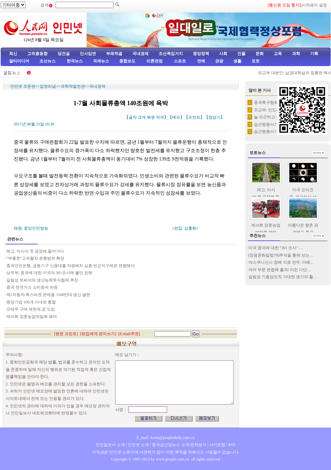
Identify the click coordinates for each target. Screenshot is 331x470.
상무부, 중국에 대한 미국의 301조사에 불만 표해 (49, 272)
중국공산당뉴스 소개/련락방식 (179, 444)
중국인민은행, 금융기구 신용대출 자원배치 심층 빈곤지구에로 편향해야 (70, 265)
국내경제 (140, 53)
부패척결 (114, 53)
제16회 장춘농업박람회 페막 (31, 316)
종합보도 (127, 61)
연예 (200, 61)
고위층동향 (37, 53)
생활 (237, 61)
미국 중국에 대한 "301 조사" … (276, 247)
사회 (223, 53)
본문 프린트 (66, 333)
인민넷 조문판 (22, 86)
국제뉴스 (101, 61)
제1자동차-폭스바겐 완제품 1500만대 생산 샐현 (48, 294)
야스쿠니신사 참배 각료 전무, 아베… (281, 262)
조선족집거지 (171, 53)
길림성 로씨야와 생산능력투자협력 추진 (42, 280)
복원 (151, 117)
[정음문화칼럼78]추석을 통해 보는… (281, 255)
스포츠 (179, 61)
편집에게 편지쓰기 (98, 333)
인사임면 (88, 53)
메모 (176, 117)
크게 (142, 117)
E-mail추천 (129, 333)
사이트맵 (217, 444)
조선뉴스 (48, 61)
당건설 (64, 53)
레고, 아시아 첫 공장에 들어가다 (35, 251)
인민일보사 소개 (110, 444)
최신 (13, 53)
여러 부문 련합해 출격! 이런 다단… (280, 269)
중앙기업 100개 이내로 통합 (31, 302)
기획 (314, 53)
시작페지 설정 (314, 5)
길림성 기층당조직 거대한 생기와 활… (283, 276)
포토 (256, 61)
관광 (219, 61)
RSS (231, 444)
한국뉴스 (75, 61)
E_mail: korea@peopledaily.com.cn (166, 437)
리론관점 (154, 61)
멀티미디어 (19, 61)
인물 (241, 53)
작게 (160, 117)
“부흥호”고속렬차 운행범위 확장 (35, 258)
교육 (278, 53)
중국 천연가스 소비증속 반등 (32, 287)
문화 (260, 53)
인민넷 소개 (138, 444)
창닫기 (214, 117)
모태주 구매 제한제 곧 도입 (30, 309)
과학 (296, 53)
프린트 (194, 117)
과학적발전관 (73, 86)
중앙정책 (201, 53)
